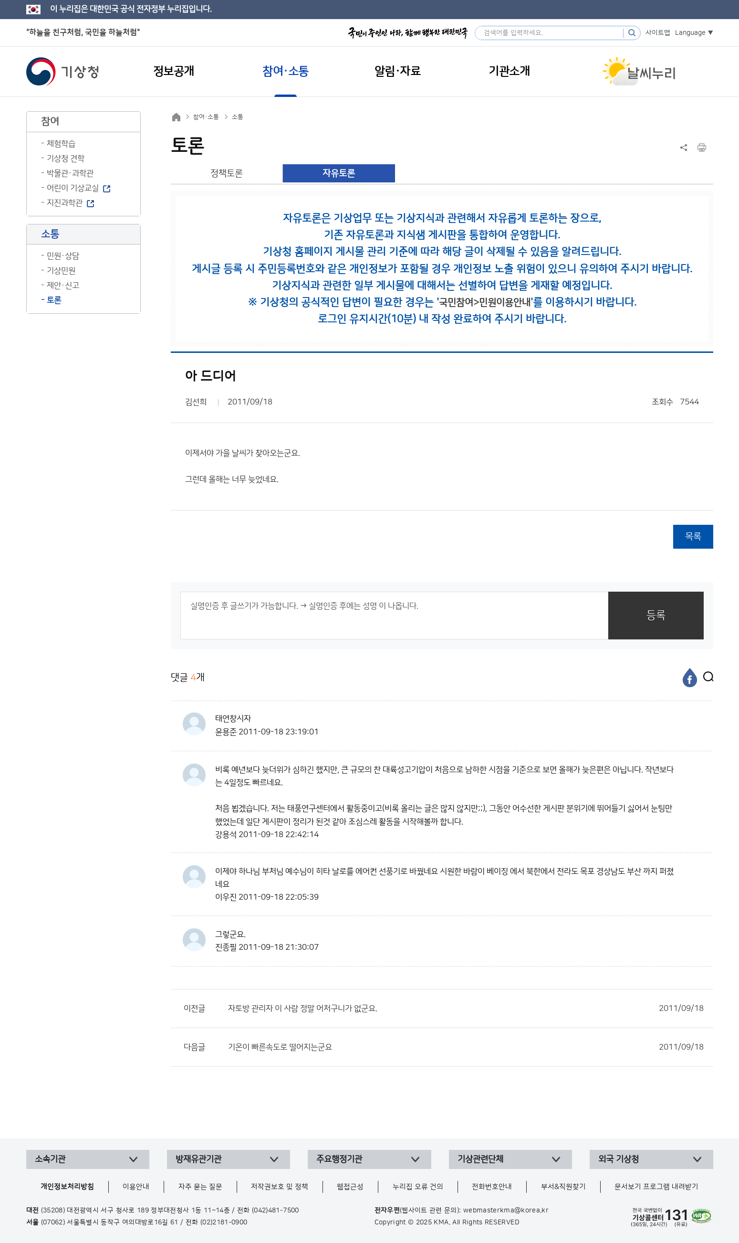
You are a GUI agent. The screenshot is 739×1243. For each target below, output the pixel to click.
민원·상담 (63, 256)
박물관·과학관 (70, 173)
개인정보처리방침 (67, 1187)
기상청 (62, 71)
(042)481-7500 (275, 1210)
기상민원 (61, 270)
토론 (54, 300)
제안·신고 (63, 285)
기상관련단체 (480, 1159)
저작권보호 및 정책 (279, 1187)
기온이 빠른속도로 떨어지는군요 (466, 1047)
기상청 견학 (65, 158)
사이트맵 (657, 33)
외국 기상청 (618, 1159)
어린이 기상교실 (73, 188)
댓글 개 (188, 677)
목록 (693, 536)
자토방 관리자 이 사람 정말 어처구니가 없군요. (466, 1008)
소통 (237, 117)
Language (690, 33)
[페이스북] (690, 677)
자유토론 (339, 174)
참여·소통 (206, 117)
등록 (656, 615)
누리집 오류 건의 (418, 1187)
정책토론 (226, 174)
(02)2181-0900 (224, 1222)
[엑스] (706, 677)
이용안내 (136, 1187)
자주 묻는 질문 (200, 1187)
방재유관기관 (198, 1159)
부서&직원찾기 (563, 1187)
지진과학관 (65, 203)
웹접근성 (350, 1187)
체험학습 (61, 143)
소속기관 (50, 1159)
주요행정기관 (339, 1159)
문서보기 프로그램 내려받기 (656, 1187)
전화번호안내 (492, 1187)
